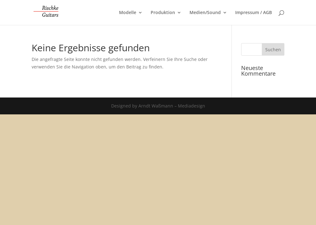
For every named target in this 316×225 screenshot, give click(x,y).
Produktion (163, 12)
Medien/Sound (205, 12)
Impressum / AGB (253, 12)
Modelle (127, 12)
